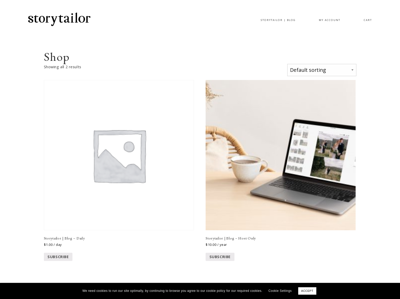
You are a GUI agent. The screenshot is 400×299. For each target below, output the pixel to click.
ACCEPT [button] (307, 290)
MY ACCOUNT (329, 20)
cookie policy (216, 291)
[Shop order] (321, 70)
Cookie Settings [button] (280, 291)
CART (368, 20)
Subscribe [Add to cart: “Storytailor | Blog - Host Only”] (220, 256)
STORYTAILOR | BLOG (278, 20)
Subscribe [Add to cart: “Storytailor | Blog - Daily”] (58, 256)
